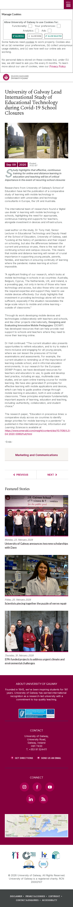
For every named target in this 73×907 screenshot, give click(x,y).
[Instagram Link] (24, 786)
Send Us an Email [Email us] (51, 758)
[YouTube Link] (49, 786)
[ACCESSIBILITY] (49, 900)
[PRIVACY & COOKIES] (37, 896)
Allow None (36, 36)
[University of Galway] (16, 78)
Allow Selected (55, 36)
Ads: (43, 30)
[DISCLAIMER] (17, 896)
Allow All (19, 36)
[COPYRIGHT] (55, 896)
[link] (15, 855)
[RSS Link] (43, 799)
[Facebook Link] (37, 786)
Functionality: (19, 25)
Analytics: (28, 30)
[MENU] (68, 4)
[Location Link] (36, 835)
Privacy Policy (57, 66)
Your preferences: (45, 25)
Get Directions (24, 758)
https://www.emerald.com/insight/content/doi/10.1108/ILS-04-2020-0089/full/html (38, 432)
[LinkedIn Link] (30, 799)
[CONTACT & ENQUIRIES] (28, 900)
